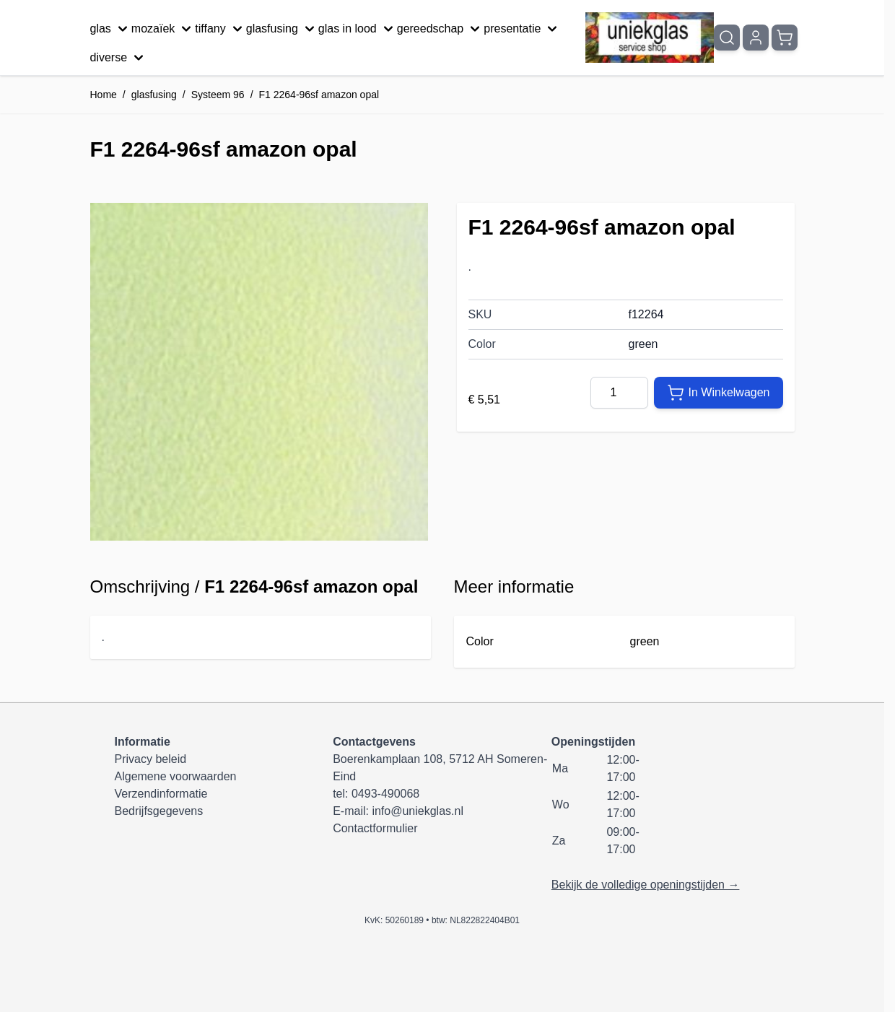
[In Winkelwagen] (718, 393)
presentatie (522, 29)
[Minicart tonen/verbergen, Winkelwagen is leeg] (785, 38)
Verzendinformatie (161, 794)
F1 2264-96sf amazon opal (319, 94)
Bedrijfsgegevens (159, 811)
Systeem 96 (218, 94)
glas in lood (357, 29)
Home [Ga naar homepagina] (103, 94)
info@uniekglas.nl (417, 811)
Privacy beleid (151, 759)
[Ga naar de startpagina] (649, 38)
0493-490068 (385, 794)
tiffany (220, 29)
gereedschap (440, 29)
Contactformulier (375, 828)
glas (110, 29)
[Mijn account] (756, 38)
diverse (119, 57)
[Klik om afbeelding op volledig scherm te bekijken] (259, 372)
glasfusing (282, 29)
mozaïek (163, 29)
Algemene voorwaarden (176, 776)
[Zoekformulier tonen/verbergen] (727, 38)
